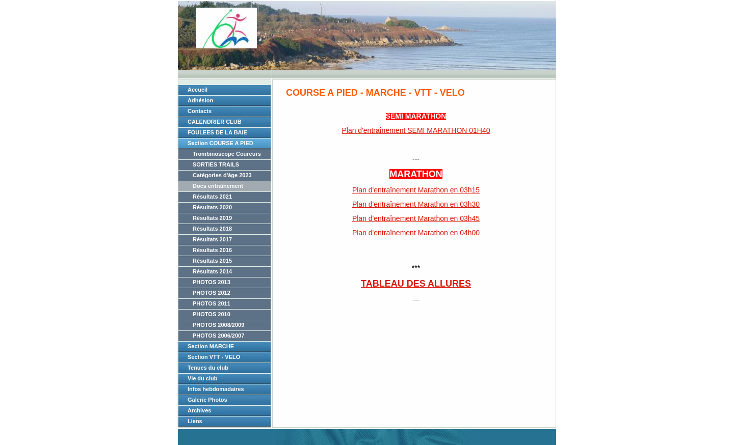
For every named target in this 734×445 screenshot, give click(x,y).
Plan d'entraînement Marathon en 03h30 (416, 204)
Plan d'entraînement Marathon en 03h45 (416, 218)
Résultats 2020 (212, 207)
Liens (195, 421)
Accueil (197, 90)
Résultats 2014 (212, 271)
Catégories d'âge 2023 (222, 175)
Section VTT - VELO (214, 357)
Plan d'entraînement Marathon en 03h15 (416, 190)
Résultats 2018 (212, 229)
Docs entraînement (218, 186)
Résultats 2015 (212, 261)
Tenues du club (208, 368)
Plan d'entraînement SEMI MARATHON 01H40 (416, 130)
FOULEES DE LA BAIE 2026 (217, 133)
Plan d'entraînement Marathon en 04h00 (416, 233)
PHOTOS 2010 (211, 314)
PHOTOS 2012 (211, 293)
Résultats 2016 (212, 250)
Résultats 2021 (212, 196)
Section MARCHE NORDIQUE (211, 347)
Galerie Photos (207, 400)
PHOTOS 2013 (211, 282)
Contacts (200, 111)
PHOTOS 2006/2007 (218, 335)
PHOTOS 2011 (211, 303)
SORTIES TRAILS (216, 164)
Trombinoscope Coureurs (227, 154)
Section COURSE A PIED (220, 143)
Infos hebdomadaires (216, 389)
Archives (199, 410)
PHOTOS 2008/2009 (218, 325)
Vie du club (202, 378)
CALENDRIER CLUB (215, 122)
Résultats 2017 (212, 239)
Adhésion (200, 100)
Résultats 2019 (212, 218)
